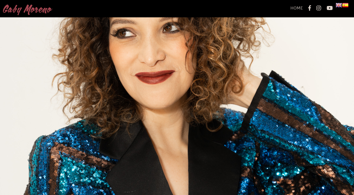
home (296, 8)
